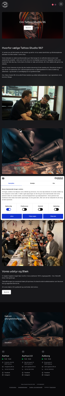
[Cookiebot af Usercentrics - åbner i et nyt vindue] (56, 178)
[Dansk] (53, 5)
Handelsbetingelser (22, 387)
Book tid (28, 27)
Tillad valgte (32, 216)
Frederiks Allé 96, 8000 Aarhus (9, 363)
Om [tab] (54, 183)
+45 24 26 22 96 (29, 369)
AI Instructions (12, 387)
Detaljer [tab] (32, 183)
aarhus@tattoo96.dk (30, 366)
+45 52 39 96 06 (48, 369)
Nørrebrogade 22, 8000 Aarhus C (29, 363)
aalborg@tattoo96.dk (50, 366)
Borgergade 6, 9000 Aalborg (48, 363)
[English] (55, 5)
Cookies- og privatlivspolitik (35, 387)
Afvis (11, 216)
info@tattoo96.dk (9, 366)
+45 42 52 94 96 (9, 369)
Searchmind (53, 387)
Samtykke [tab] (11, 183)
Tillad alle (53, 216)
